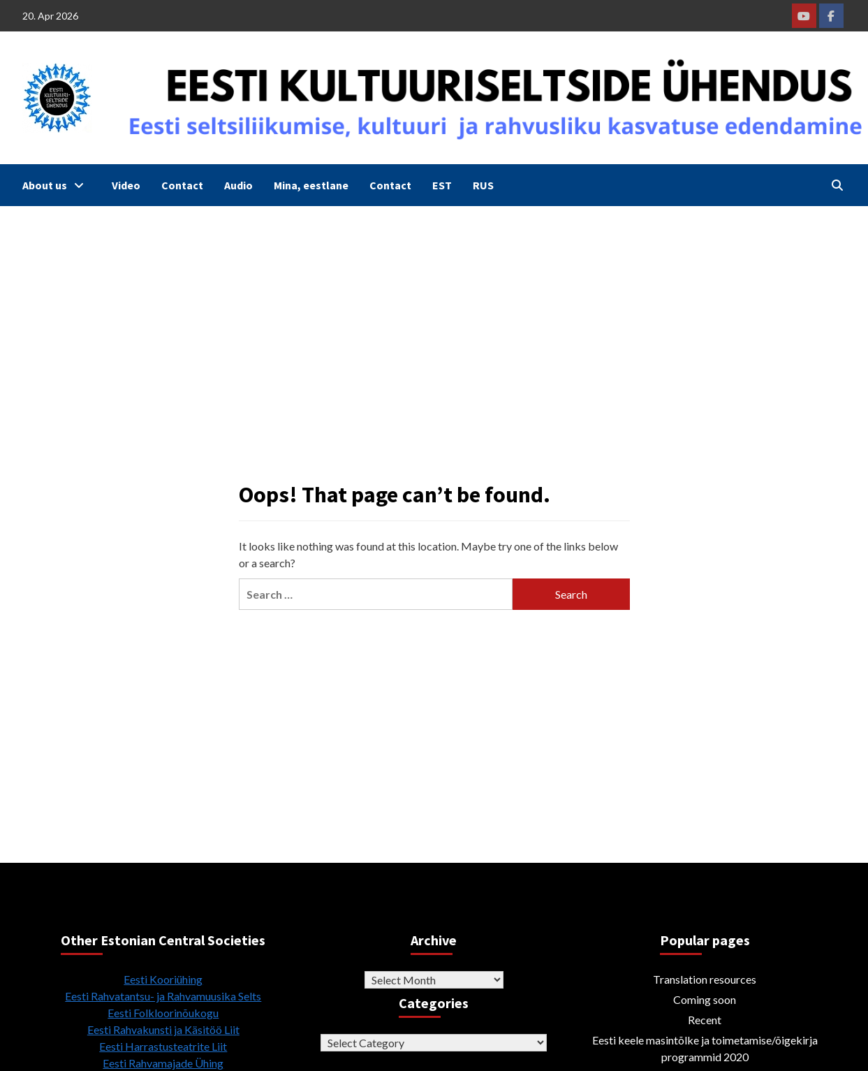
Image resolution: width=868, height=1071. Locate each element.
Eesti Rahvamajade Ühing (163, 1063)
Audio (238, 185)
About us (56, 185)
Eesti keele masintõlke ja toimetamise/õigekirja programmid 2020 (705, 1048)
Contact (182, 185)
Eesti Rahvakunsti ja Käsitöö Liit (163, 1029)
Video (126, 185)
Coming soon (704, 999)
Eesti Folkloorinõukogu (163, 1012)
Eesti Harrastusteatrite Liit (163, 1046)
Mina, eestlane (311, 185)
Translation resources (704, 979)
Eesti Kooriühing (163, 979)
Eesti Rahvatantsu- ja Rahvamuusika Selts (163, 996)
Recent (704, 1019)
